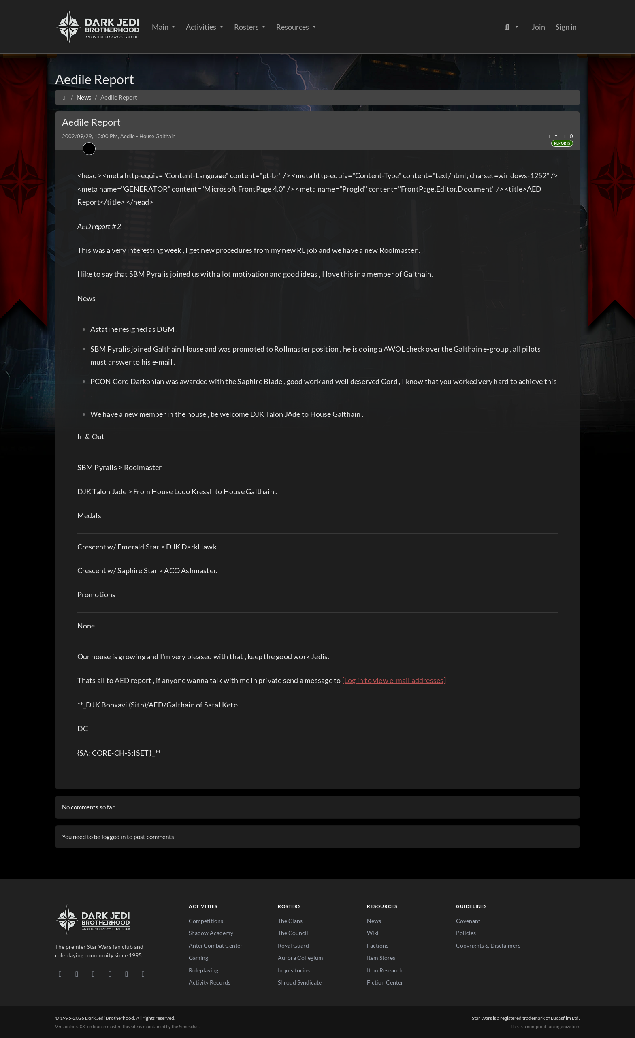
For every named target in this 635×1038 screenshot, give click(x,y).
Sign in (566, 26)
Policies (466, 932)
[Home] (64, 97)
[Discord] (60, 974)
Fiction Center (385, 982)
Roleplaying (203, 970)
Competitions (206, 920)
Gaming (198, 957)
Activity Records (209, 982)
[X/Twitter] (126, 974)
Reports (562, 143)
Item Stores (381, 957)
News (374, 920)
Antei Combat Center (216, 945)
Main (161, 26)
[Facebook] (93, 974)
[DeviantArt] (77, 974)
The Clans (290, 920)
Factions (377, 945)
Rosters (247, 26)
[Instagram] (110, 974)
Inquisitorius (294, 970)
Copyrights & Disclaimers (488, 945)
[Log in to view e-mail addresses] (394, 680)
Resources (293, 26)
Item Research (385, 970)
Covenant (468, 920)
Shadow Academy (211, 932)
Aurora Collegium (300, 957)
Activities (201, 26)
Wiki (373, 932)
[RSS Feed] (143, 974)
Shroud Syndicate (300, 982)
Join (538, 26)
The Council (293, 932)
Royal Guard (293, 945)
